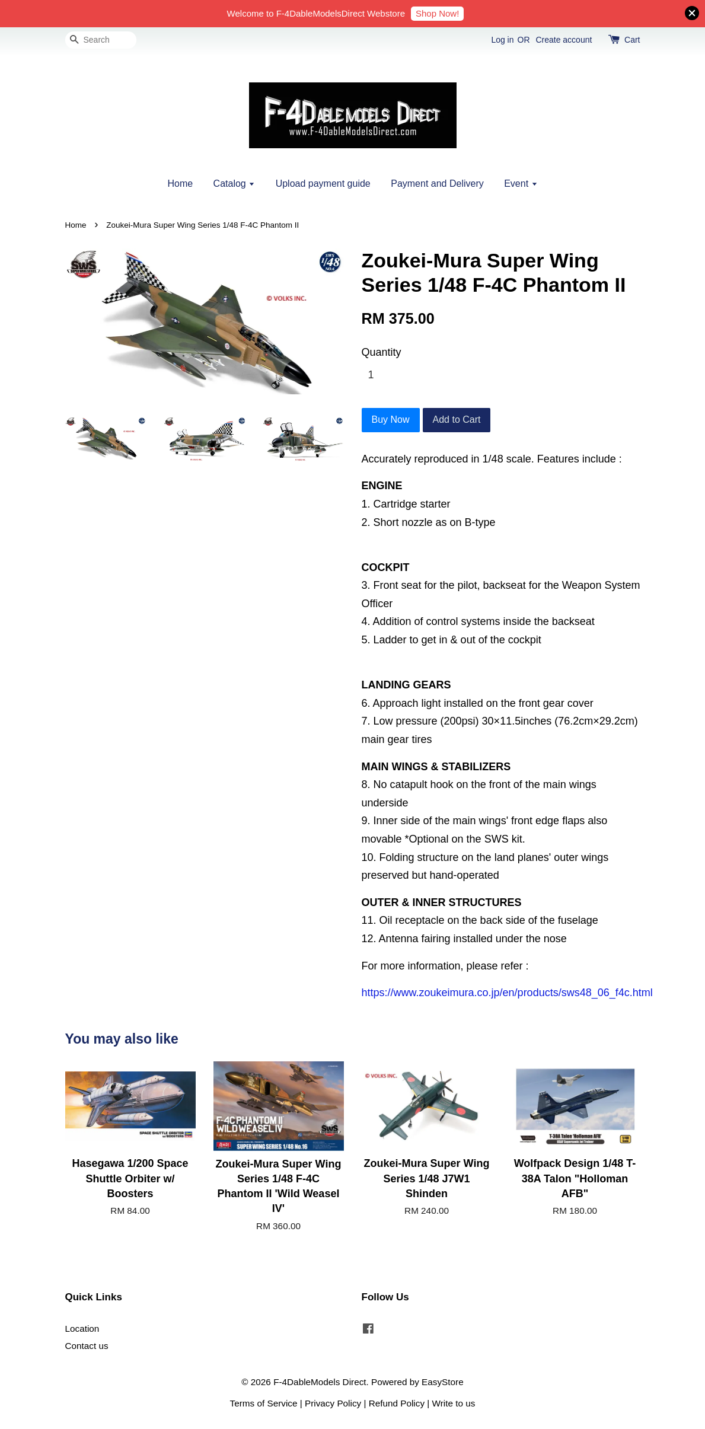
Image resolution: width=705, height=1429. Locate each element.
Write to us (454, 1403)
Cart (632, 39)
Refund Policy (397, 1403)
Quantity (381, 352)
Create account (563, 39)
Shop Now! (437, 13)
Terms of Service (264, 1403)
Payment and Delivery (437, 183)
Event (520, 183)
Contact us (87, 1346)
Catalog (234, 183)
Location (82, 1328)
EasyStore (443, 1382)
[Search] (100, 40)
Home (180, 183)
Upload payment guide (323, 183)
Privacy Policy (333, 1403)
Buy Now (391, 419)
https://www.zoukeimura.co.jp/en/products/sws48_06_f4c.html (507, 993)
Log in (502, 39)
